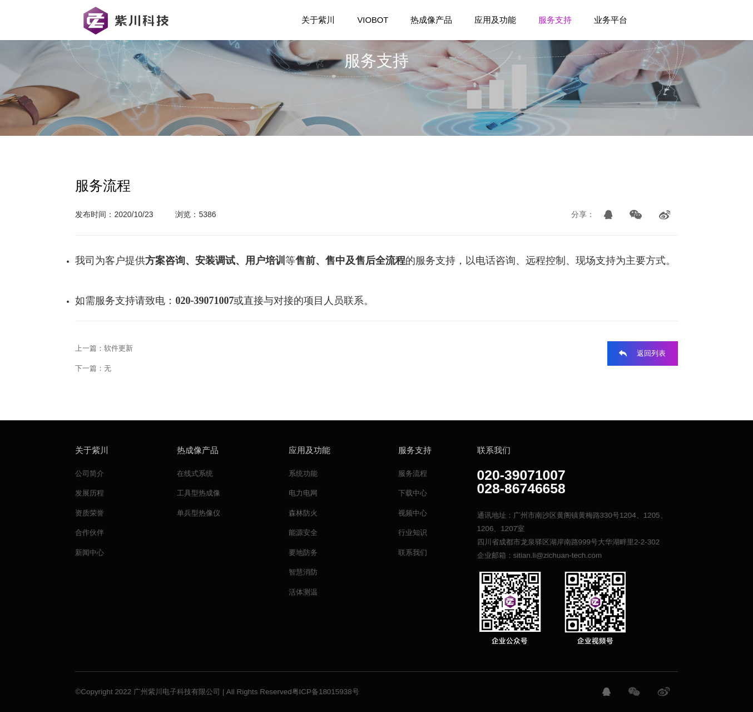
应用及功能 (495, 20)
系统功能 (303, 473)
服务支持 (555, 20)
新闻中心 (89, 552)
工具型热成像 (198, 493)
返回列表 (651, 353)
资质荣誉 (89, 513)
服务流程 (412, 473)
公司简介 (89, 473)
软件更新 (118, 348)
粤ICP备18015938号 (325, 692)
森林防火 (303, 513)
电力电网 (303, 493)
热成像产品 (431, 20)
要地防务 (303, 552)
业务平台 (610, 20)
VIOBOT (372, 20)
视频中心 (412, 513)
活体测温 (303, 592)
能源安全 (303, 532)
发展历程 (89, 493)
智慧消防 (303, 572)
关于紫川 (318, 20)
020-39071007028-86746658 (521, 482)
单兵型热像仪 (198, 513)
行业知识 (412, 532)
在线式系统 (195, 473)
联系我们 (412, 552)
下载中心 (412, 493)
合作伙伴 (89, 532)
